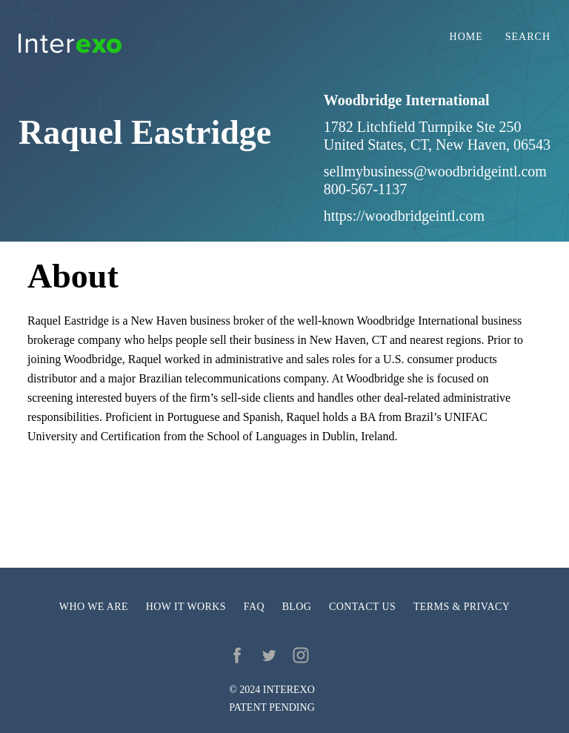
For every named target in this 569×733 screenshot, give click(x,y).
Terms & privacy (461, 606)
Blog (297, 606)
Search (527, 37)
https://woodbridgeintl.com (404, 216)
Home (466, 37)
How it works (186, 606)
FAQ (254, 606)
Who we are (93, 606)
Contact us (362, 606)
